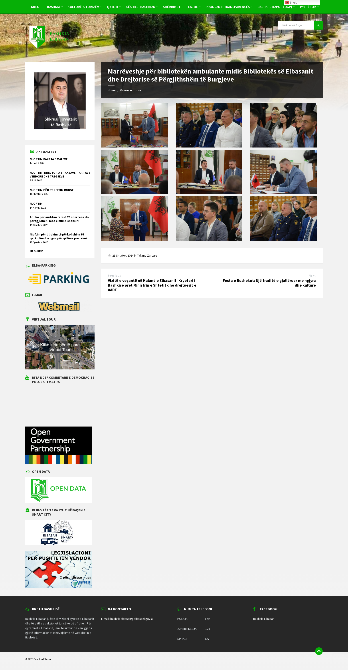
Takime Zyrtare (147, 255)
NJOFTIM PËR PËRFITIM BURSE (51, 190)
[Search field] (300, 25)
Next (312, 275)
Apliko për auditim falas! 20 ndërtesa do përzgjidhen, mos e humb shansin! (59, 219)
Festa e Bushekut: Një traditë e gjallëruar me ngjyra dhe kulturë (269, 283)
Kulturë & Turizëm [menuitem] (83, 7)
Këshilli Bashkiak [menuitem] (140, 7)
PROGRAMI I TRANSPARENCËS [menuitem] (228, 7)
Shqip (291, 2)
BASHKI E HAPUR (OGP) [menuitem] (275, 7)
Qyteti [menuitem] (112, 7)
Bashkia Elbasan (263, 619)
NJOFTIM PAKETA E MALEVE (48, 159)
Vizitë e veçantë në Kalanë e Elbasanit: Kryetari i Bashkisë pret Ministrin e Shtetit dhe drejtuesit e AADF (152, 285)
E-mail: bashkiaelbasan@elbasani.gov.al (127, 619)
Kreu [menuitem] (35, 7)
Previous (114, 275)
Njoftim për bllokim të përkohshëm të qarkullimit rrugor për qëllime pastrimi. (59, 236)
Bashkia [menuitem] (53, 7)
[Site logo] (48, 53)
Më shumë (36, 251)
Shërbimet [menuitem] (171, 7)
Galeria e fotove (131, 90)
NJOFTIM (36, 203)
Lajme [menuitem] (193, 7)
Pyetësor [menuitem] (308, 7)
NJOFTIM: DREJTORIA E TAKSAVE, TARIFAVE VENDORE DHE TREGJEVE (60, 174)
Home (112, 90)
